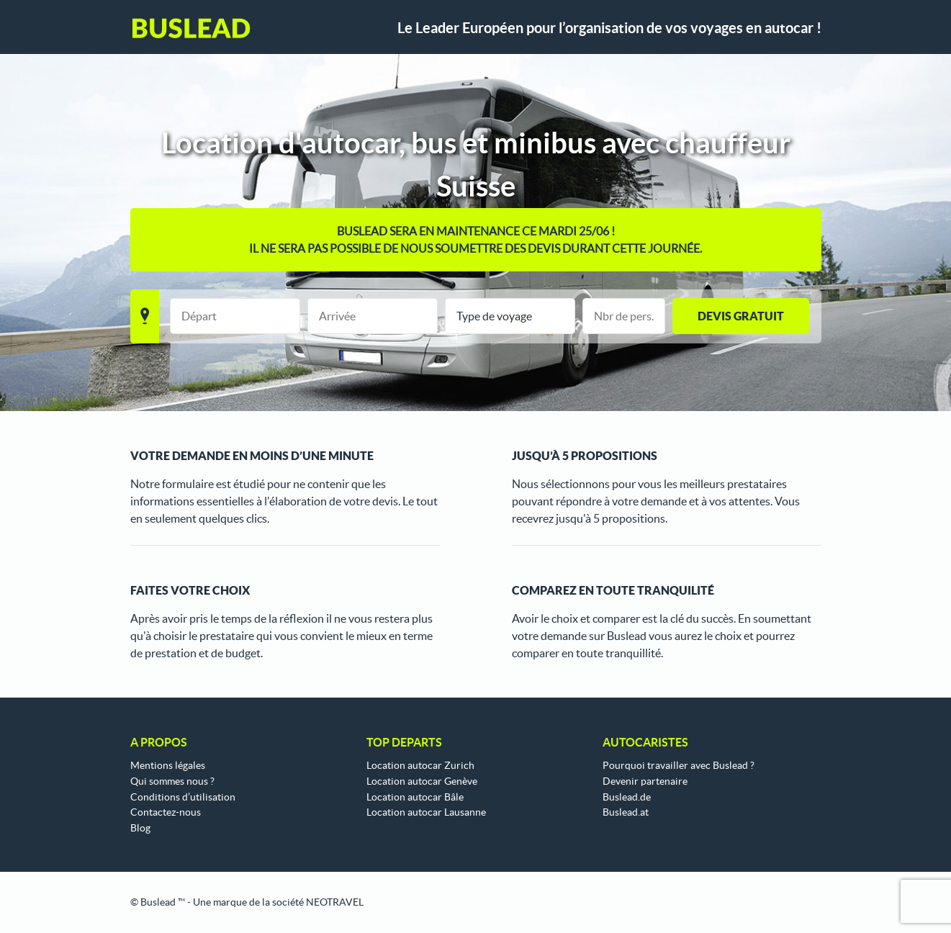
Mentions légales (167, 765)
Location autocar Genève (421, 781)
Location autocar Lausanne (426, 812)
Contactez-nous (165, 812)
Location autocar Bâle (415, 797)
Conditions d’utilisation (182, 797)
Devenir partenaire (645, 781)
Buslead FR (191, 28)
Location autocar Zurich (420, 765)
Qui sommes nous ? (172, 781)
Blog (140, 828)
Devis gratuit (741, 316)
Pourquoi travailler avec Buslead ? (678, 765)
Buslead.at (626, 812)
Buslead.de (627, 797)
